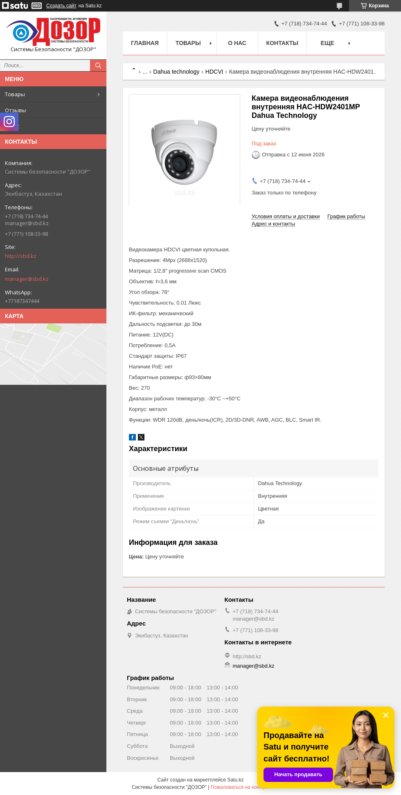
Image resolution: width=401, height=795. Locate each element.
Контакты (282, 43)
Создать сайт (61, 6)
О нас (12, 126)
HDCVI (214, 71)
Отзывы (15, 110)
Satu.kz (235, 780)
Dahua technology (176, 71)
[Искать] (98, 65)
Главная (145, 43)
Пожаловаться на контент (240, 787)
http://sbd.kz (20, 256)
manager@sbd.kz (27, 278)
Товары (15, 94)
